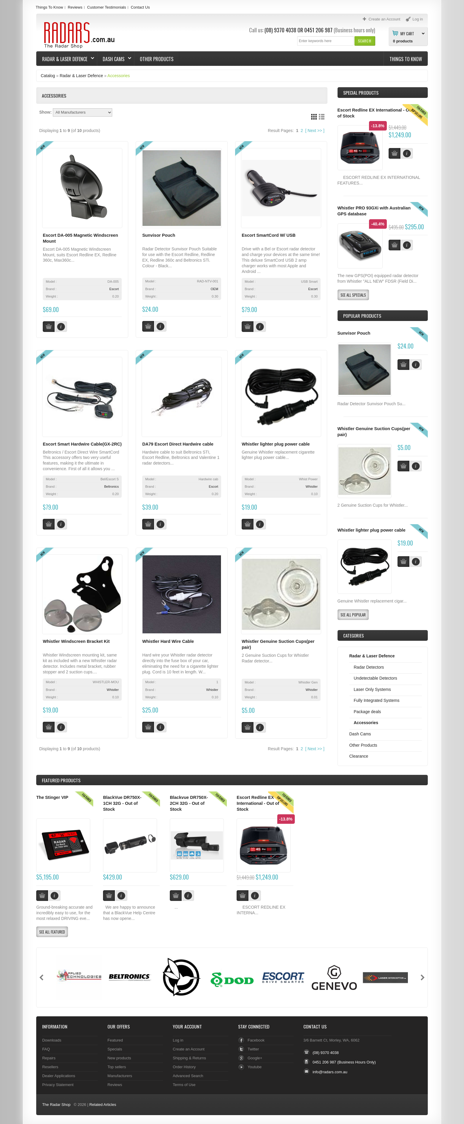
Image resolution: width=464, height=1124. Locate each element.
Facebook (256, 1040)
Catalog (48, 75)
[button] (364, 40)
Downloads (51, 1040)
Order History (184, 1067)
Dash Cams (114, 59)
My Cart (407, 33)
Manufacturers (119, 1076)
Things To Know (49, 7)
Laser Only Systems (372, 689)
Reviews (75, 7)
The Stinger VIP (52, 797)
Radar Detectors (369, 667)
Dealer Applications (58, 1076)
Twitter (253, 1049)
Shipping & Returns (189, 1058)
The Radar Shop (56, 1104)
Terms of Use (184, 1084)
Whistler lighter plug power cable (276, 444)
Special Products (361, 92)
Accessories (118, 75)
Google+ (255, 1058)
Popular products (362, 315)
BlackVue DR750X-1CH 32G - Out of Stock (122, 803)
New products (119, 1058)
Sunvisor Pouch (158, 235)
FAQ (46, 1049)
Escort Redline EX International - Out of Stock (258, 803)
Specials (114, 1049)
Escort (114, 289)
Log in (178, 1040)
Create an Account (189, 1049)
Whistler (312, 486)
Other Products (156, 59)
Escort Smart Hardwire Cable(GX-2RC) (82, 444)
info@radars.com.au (330, 1072)
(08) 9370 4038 (280, 30)
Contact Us (140, 7)
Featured (115, 1040)
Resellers (50, 1067)
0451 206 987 (318, 30)
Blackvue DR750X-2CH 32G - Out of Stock (189, 803)
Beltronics (111, 486)
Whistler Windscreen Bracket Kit (76, 641)
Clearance (358, 756)
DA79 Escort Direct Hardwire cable (177, 444)
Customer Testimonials (106, 7)
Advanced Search (188, 1076)
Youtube (255, 1067)
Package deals (367, 711)
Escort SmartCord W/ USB (268, 235)
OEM (214, 289)
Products (61, 780)
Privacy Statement (57, 1084)
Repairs (49, 1058)
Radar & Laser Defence (65, 59)
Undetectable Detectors (375, 678)
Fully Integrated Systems (377, 700)
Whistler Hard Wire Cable (168, 641)
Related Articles (102, 1104)
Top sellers (116, 1067)
